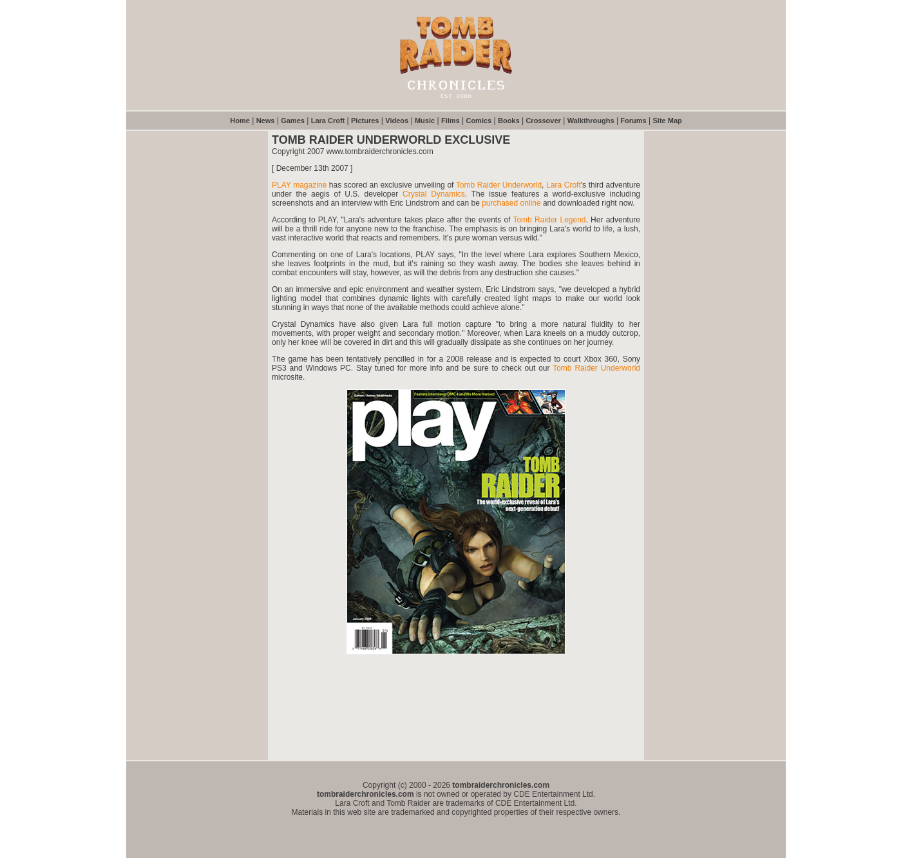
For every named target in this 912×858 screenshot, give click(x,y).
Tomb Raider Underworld (499, 185)
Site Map (667, 120)
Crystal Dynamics (434, 194)
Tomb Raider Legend (549, 219)
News (265, 120)
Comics (478, 120)
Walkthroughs (590, 120)
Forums (633, 120)
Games (293, 120)
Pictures (365, 120)
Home (240, 120)
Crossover (543, 120)
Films (450, 120)
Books (509, 120)
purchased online (511, 203)
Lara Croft (328, 120)
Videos (396, 120)
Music (425, 120)
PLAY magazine (299, 185)
